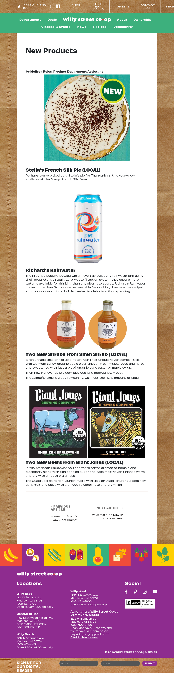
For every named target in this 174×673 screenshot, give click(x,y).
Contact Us (148, 6)
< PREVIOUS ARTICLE (61, 508)
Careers (122, 6)
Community (123, 26)
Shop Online (76, 6)
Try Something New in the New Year (106, 516)
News (81, 26)
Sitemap (151, 652)
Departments (30, 19)
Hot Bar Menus (98, 6)
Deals (52, 19)
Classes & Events (55, 26)
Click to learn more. (84, 637)
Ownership (142, 19)
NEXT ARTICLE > (110, 507)
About (122, 19)
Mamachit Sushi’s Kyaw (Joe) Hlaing (64, 518)
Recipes (100, 26)
